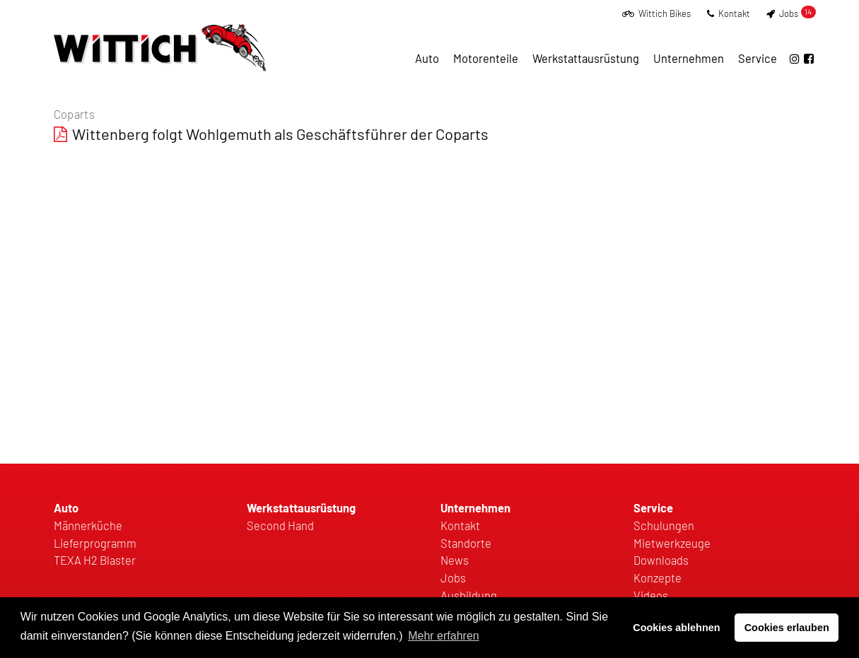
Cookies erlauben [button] (786, 627)
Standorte (465, 543)
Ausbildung (468, 595)
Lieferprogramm (95, 543)
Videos (650, 595)
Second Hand (280, 525)
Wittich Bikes (656, 13)
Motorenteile (485, 58)
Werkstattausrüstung (585, 58)
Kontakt (728, 13)
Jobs (791, 13)
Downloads (661, 560)
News (454, 560)
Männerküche (88, 525)
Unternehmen (688, 58)
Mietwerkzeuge (672, 543)
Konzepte (657, 577)
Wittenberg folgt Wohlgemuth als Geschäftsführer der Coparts (280, 133)
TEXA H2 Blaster (95, 560)
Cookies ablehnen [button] (676, 627)
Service (757, 58)
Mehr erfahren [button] (443, 636)
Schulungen (663, 525)
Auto (427, 58)
